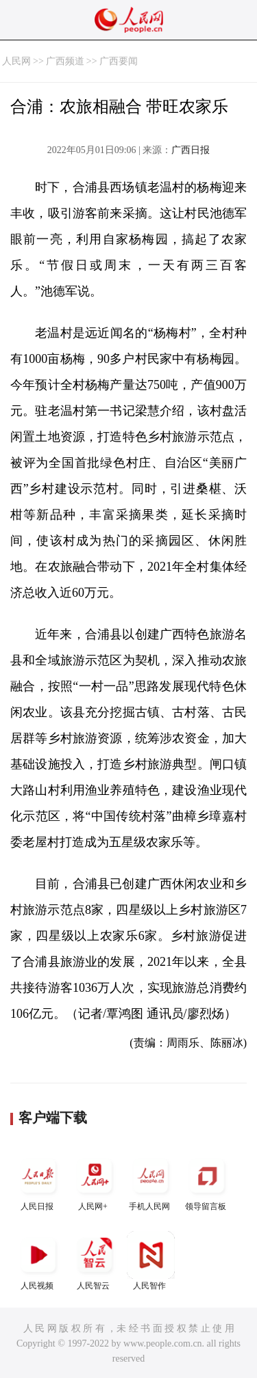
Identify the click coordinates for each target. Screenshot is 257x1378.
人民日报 (38, 1181)
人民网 (16, 61)
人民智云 (95, 1261)
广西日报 (190, 150)
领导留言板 (207, 1181)
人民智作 (151, 1261)
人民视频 (38, 1261)
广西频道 (65, 61)
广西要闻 (118, 61)
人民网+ (95, 1181)
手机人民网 (151, 1181)
